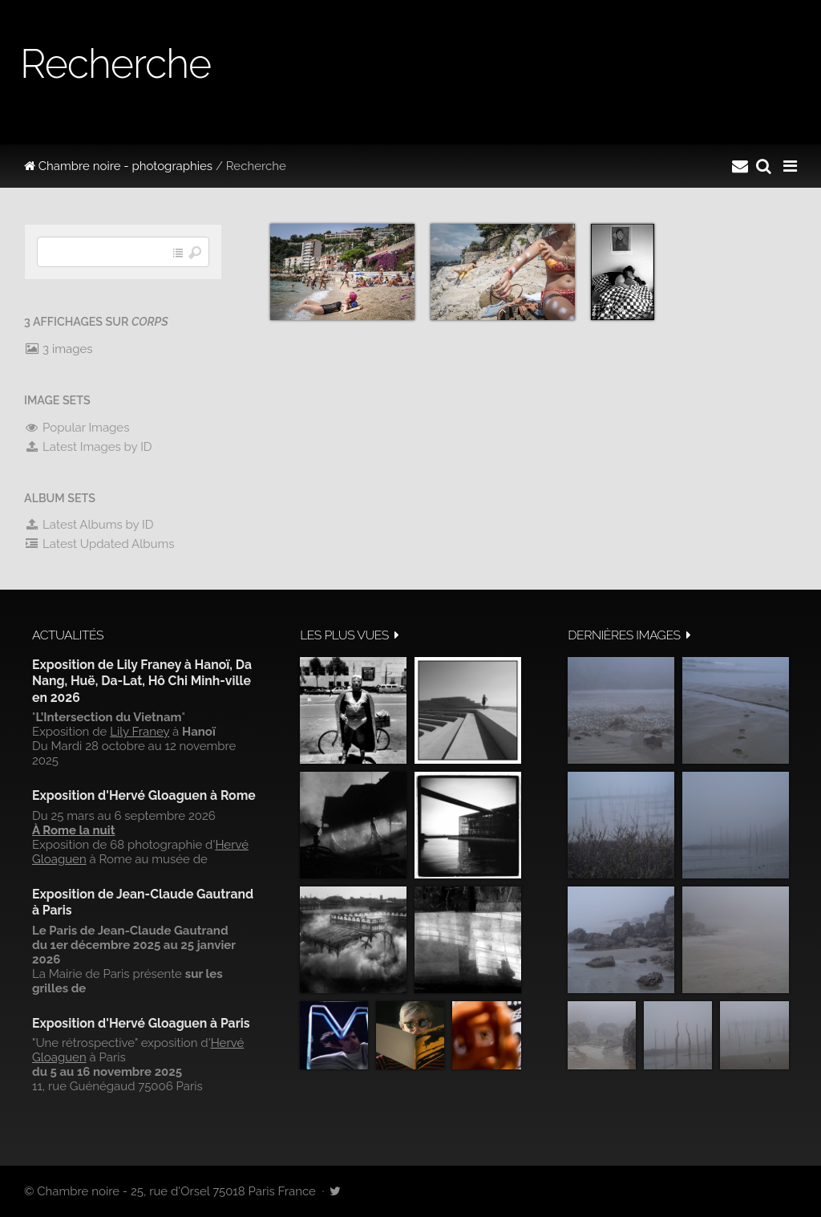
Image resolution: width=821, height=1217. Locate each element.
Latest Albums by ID (89, 524)
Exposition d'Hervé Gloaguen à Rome (144, 795)
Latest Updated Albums (99, 544)
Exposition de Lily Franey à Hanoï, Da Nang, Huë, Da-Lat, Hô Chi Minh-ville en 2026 (142, 681)
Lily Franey (139, 731)
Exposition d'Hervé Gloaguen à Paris (141, 1023)
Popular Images (76, 427)
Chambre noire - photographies (118, 166)
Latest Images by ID (88, 447)
